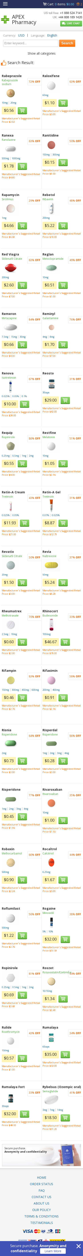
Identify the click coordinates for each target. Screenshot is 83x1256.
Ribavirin (47, 199)
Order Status (41, 1184)
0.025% (6, 396)
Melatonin (48, 437)
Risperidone (9, 734)
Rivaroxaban (50, 794)
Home (41, 1177)
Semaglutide (50, 1091)
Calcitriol (48, 853)
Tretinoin (7, 496)
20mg (13, 102)
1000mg (16, 158)
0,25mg (6, 455)
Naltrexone (49, 556)
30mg (22, 336)
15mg (14, 336)
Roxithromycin (11, 1032)
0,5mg (15, 455)
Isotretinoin (9, 378)
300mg (56, 154)
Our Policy (41, 1210)
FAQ (42, 1190)
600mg (35, 689)
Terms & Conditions (41, 1216)
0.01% (45, 515)
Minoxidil (48, 913)
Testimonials (41, 1223)
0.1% (24, 396)
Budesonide (50, 615)
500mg (5, 158)
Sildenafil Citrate (12, 259)
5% (44, 931)
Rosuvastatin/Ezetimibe (56, 972)
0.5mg (15, 987)
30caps (45, 392)
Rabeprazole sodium (10, 82)
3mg (59, 753)
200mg (46, 217)
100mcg (46, 634)
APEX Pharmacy (24, 19)
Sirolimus (7, 199)
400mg (56, 689)
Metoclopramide (53, 259)
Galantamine (50, 318)
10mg (5, 102)
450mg (25, 689)
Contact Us (41, 1197)
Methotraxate (10, 615)
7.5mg (5, 336)
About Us (41, 1203)
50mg (45, 574)
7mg (52, 1109)
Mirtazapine (9, 318)
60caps (45, 1046)
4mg (44, 336)
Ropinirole (8, 437)
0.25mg (6, 987)
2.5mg (5, 634)
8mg (52, 336)
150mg (46, 154)
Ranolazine (8, 140)
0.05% (15, 396)
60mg (45, 95)
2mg (31, 455)
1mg (4, 217)
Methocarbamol (12, 853)
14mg (60, 1109)
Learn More (52, 1251)
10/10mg (47, 991)
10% (50, 931)
